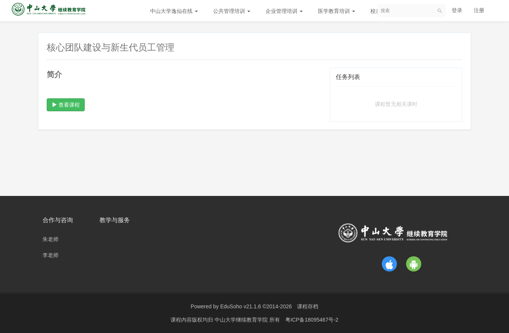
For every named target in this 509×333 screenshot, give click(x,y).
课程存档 (307, 306)
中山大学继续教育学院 (242, 320)
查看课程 (66, 105)
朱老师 (50, 239)
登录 (457, 10)
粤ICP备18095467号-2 (311, 320)
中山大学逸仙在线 (174, 11)
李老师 (50, 255)
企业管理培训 (284, 11)
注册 (479, 10)
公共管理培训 (231, 11)
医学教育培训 (336, 11)
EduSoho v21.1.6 (240, 306)
